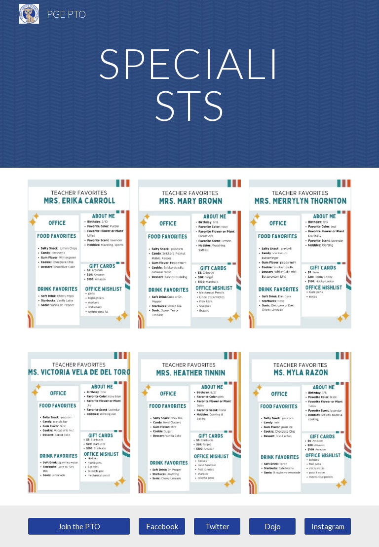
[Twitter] (217, 526)
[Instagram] (327, 526)
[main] (189, 84)
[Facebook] (162, 526)
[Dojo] (272, 526)
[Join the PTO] (78, 526)
